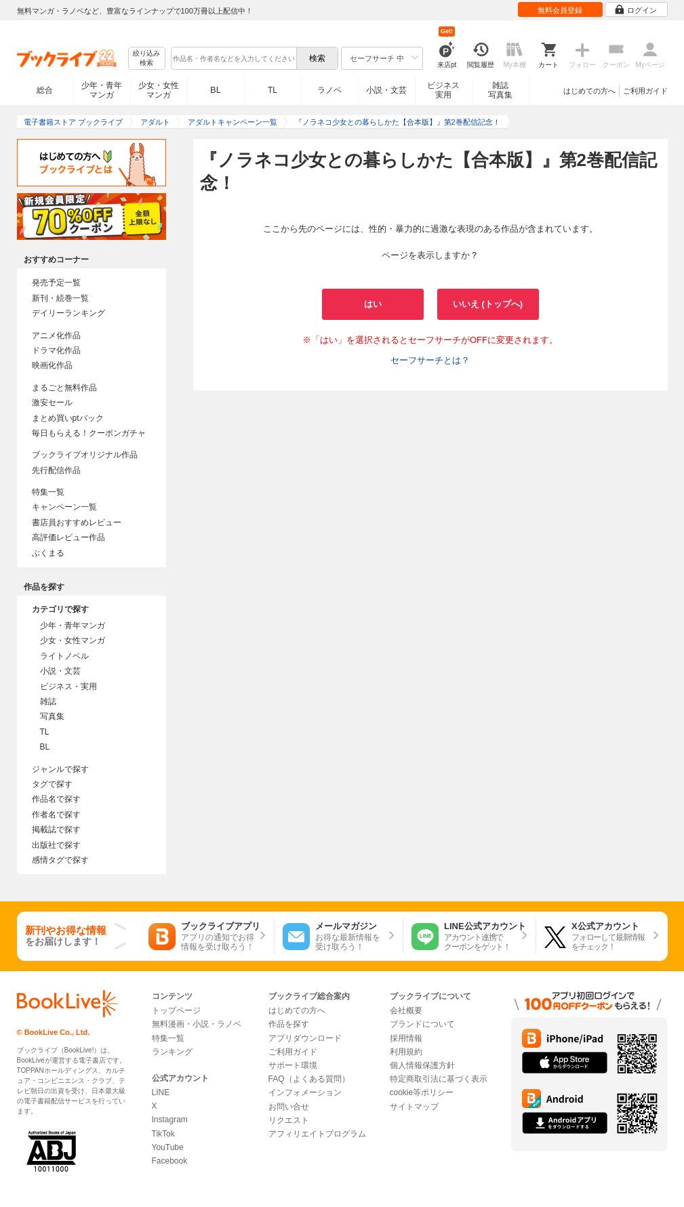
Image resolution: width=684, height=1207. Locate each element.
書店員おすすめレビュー (76, 522)
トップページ (176, 1010)
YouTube (168, 1147)
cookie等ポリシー (422, 1092)
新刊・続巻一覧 (60, 298)
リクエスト (288, 1120)
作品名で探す (56, 799)
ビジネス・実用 (68, 686)
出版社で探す (56, 845)
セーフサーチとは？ (430, 360)
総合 (45, 90)
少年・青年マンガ (101, 90)
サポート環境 (292, 1065)
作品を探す (288, 1024)
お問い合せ (288, 1106)
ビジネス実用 (443, 90)
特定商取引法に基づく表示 (438, 1079)
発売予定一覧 (56, 282)
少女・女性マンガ (158, 90)
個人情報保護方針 (422, 1065)
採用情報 (406, 1038)
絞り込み (146, 58)
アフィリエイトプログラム (317, 1134)
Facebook (170, 1161)
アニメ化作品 (56, 335)
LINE (161, 1092)
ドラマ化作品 (56, 350)
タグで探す (52, 784)
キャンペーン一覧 (64, 507)
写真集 (52, 716)
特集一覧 (48, 492)
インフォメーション (305, 1092)
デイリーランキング (68, 313)
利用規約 (406, 1052)
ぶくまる (48, 553)
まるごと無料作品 (64, 387)
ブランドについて (422, 1024)
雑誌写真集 (500, 90)
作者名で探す (56, 814)
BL (215, 90)
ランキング (172, 1052)
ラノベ (329, 90)
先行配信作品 (56, 470)
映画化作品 (52, 365)
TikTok (163, 1134)
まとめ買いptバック (68, 418)
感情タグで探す (60, 860)
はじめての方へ (589, 91)
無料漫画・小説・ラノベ (196, 1024)
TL (272, 90)
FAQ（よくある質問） (309, 1079)
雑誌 (48, 701)
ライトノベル (64, 656)
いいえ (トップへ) (488, 304)
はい (373, 304)
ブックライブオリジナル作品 (85, 454)
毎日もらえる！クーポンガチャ (89, 433)
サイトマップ (414, 1106)
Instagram (170, 1119)
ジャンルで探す (60, 769)
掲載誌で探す (56, 829)
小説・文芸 (386, 90)
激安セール (52, 402)
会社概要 (406, 1010)
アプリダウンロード (305, 1038)
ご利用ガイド (645, 91)
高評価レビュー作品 (68, 537)
